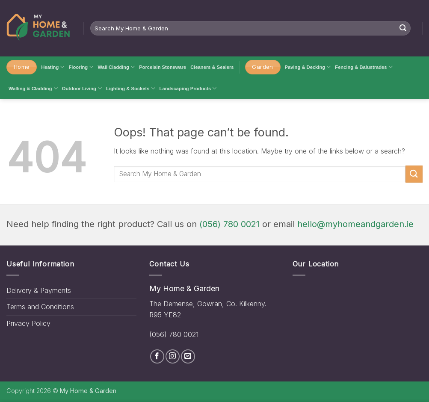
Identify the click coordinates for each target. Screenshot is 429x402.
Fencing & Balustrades (363, 67)
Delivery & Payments (38, 290)
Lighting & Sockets (130, 88)
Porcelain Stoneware (162, 67)
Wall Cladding (116, 67)
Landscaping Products (188, 88)
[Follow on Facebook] (157, 356)
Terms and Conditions (40, 306)
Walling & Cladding (33, 88)
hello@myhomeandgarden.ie (355, 224)
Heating (52, 67)
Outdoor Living (82, 88)
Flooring (80, 67)
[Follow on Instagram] (173, 356)
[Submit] (403, 28)
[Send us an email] (188, 356)
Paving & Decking (308, 67)
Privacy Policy (28, 323)
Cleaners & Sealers (212, 67)
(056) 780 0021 (229, 224)
